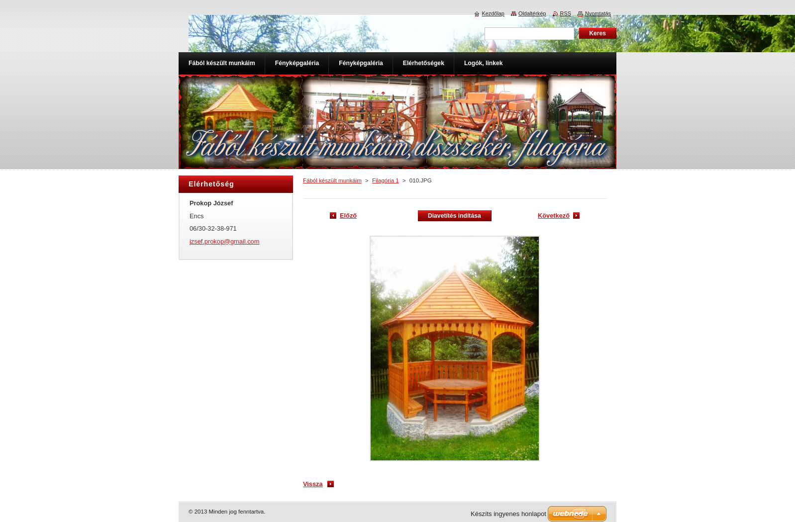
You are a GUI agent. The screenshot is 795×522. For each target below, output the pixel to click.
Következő (554, 215)
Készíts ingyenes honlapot (508, 514)
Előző (348, 215)
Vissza (313, 484)
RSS (565, 13)
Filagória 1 (385, 180)
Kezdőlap (493, 13)
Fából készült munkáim (332, 180)
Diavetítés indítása (454, 215)
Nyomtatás (598, 13)
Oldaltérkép (532, 13)
